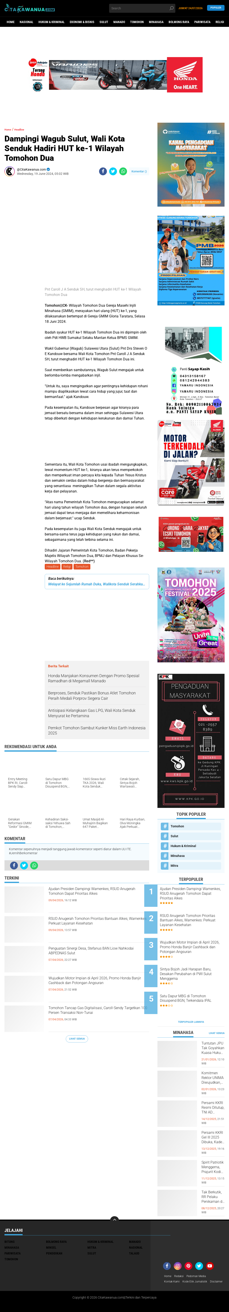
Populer (215, 8)
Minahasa (156, 22)
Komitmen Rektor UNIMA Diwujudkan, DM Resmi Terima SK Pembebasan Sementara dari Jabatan (213, 1061)
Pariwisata (202, 22)
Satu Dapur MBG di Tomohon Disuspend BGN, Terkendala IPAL (196, 984)
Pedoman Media (200, 1255)
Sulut (104, 22)
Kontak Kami (173, 1261)
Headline (53, 567)
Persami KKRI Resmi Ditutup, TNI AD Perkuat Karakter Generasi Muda (212, 1091)
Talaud (134, 1232)
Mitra (174, 865)
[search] (142, 8)
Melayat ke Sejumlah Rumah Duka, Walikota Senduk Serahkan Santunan (97, 585)
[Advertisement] (17, 247)
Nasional (26, 22)
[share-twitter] (113, 171)
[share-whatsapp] (123, 171)
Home (11, 22)
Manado (119, 22)
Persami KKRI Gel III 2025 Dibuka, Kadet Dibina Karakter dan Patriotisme (213, 1120)
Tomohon (137, 22)
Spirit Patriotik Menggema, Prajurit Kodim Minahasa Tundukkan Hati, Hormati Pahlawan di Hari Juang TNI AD (213, 1150)
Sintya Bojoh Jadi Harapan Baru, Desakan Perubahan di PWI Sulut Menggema (195, 961)
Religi (220, 22)
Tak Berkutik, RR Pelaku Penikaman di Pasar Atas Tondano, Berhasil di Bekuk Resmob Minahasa (213, 1180)
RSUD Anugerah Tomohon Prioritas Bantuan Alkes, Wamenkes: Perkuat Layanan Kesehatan (93, 928)
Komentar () (139, 171)
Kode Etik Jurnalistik (199, 1261)
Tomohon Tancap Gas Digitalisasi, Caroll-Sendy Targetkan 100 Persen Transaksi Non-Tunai (92, 1018)
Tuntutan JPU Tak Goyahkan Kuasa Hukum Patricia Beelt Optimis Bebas (213, 1031)
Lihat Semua (77, 1039)
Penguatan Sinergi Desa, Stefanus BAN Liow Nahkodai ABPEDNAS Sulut (97, 954)
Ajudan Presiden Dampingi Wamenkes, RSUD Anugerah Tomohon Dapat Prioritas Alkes (97, 899)
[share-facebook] (103, 171)
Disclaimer (171, 1267)
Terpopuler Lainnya (191, 1001)
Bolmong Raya (179, 22)
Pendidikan (54, 1232)
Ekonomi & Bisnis (82, 22)
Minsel (51, 1226)
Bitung (9, 1220)
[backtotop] (114, 1199)
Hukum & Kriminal (51, 22)
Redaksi (180, 1255)
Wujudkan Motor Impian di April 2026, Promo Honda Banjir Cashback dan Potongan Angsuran (96, 988)
